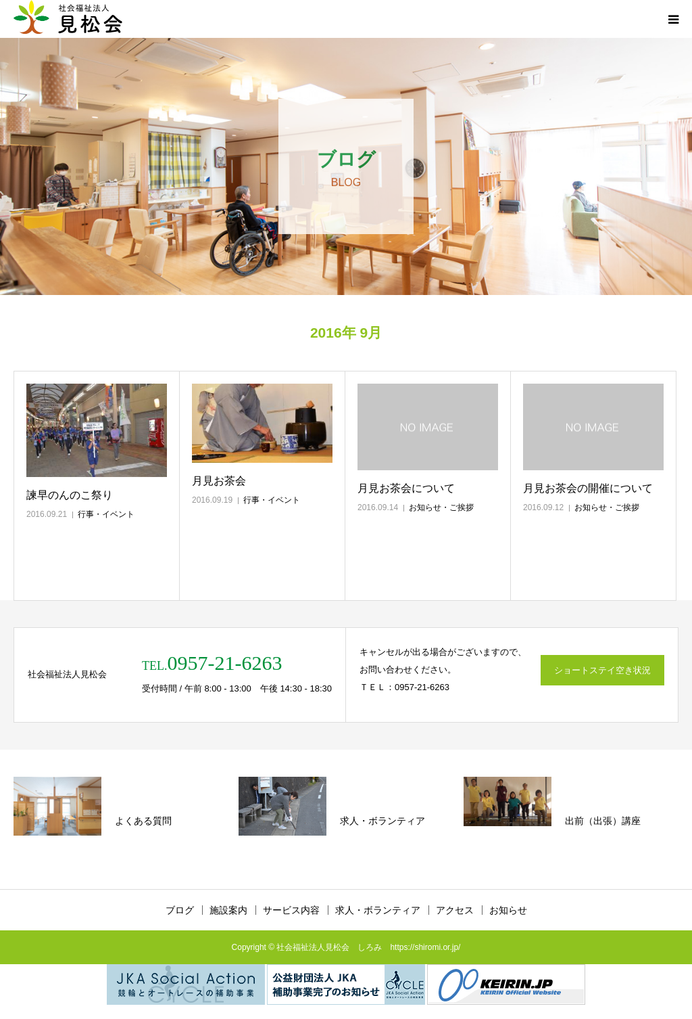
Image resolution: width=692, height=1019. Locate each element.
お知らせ (508, 910)
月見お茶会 (219, 480)
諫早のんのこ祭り (69, 495)
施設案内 (228, 910)
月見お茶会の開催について (588, 488)
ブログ (180, 910)
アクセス (455, 910)
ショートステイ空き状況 (602, 670)
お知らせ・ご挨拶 (441, 507)
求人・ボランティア (377, 910)
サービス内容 (291, 910)
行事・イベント (106, 514)
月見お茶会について (406, 488)
